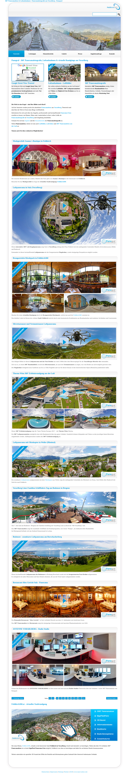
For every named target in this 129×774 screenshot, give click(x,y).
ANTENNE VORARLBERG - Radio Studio (31, 629)
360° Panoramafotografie (95, 83)
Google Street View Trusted (23, 83)
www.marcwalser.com (80, 772)
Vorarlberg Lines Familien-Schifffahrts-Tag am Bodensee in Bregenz (41, 488)
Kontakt (112, 54)
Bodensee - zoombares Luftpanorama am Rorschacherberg (37, 537)
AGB (71, 772)
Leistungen (32, 54)
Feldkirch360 (61, 181)
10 (76, 698)
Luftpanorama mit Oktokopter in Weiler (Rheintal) (34, 442)
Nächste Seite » (112, 698)
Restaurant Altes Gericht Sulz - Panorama (30, 583)
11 (80, 698)
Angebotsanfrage (96, 54)
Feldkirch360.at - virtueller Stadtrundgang (29, 704)
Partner (66, 772)
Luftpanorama (25, 480)
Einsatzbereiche (48, 54)
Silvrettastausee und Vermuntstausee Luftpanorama (34, 324)
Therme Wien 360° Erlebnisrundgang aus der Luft (34, 373)
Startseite (16, 54)
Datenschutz (45, 772)
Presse (80, 54)
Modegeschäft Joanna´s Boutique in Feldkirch (32, 141)
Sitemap (60, 772)
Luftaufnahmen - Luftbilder (59, 83)
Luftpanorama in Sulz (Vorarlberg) (27, 187)
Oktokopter (48, 480)
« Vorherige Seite (17, 698)
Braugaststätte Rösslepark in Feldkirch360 (30, 258)
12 (83, 698)
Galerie (64, 54)
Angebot (27, 120)
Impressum (53, 772)
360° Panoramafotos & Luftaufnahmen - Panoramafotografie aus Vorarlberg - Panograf (33, 1)
